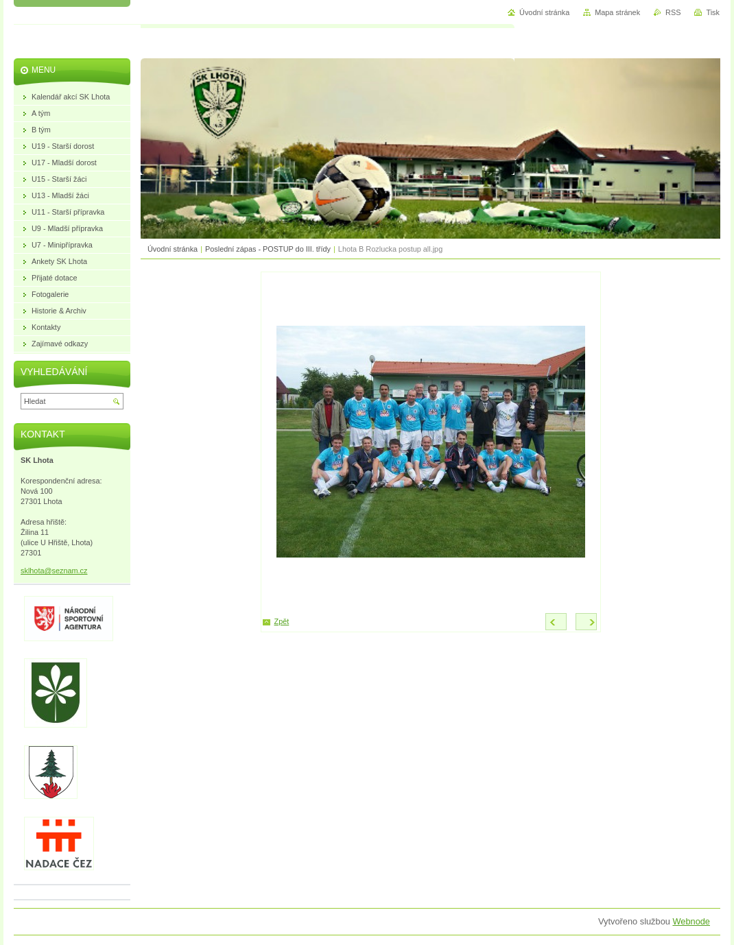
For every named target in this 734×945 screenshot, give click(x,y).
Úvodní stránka (172, 249)
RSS (672, 12)
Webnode (691, 921)
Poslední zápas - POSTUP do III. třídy (268, 249)
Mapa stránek (617, 12)
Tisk (713, 12)
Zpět (281, 621)
